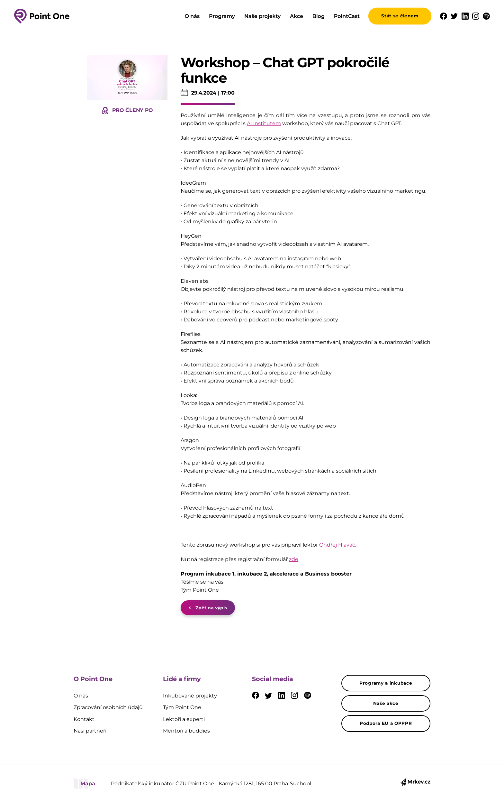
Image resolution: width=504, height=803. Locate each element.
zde (293, 559)
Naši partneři (90, 731)
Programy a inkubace (385, 683)
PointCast (347, 16)
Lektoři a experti (184, 719)
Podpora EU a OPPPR (386, 723)
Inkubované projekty (190, 696)
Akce (296, 16)
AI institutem (264, 123)
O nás (192, 16)
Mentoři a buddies (186, 731)
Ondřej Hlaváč (337, 545)
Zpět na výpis (208, 608)
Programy (222, 16)
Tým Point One (182, 707)
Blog (318, 16)
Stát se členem (400, 15)
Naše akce (386, 703)
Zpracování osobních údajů (108, 707)
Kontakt (84, 719)
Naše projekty (262, 16)
